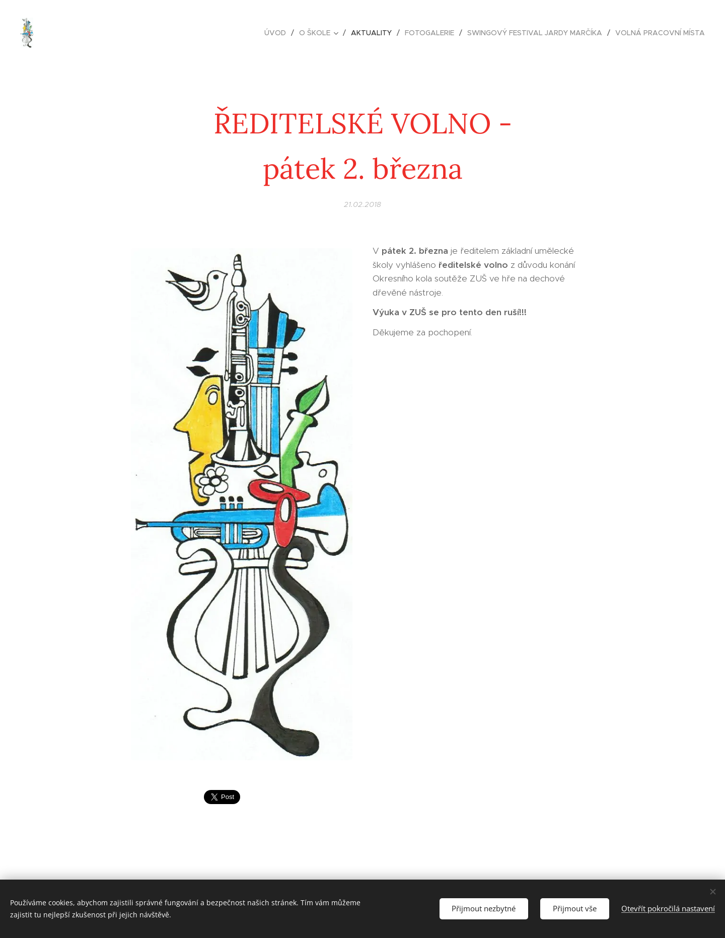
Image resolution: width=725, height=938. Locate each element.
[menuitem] (278, 32)
